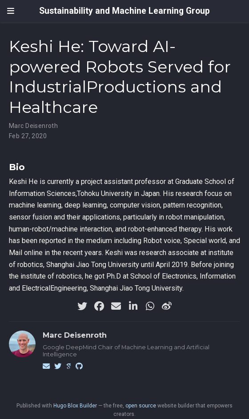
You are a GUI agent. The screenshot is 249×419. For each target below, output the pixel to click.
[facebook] (99, 306)
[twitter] (82, 306)
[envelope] (116, 306)
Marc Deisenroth (33, 125)
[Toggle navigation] (10, 11)
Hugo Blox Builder (75, 406)
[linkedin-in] (133, 306)
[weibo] (166, 306)
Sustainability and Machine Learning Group (124, 11)
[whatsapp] (150, 306)
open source (140, 406)
